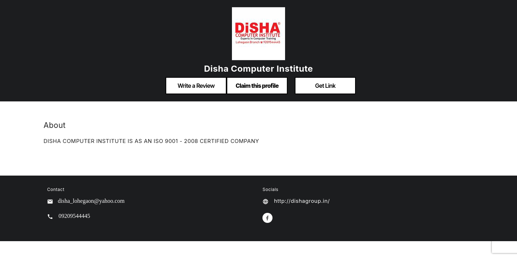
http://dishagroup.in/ (302, 200)
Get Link (325, 85)
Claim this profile (257, 85)
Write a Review (195, 85)
